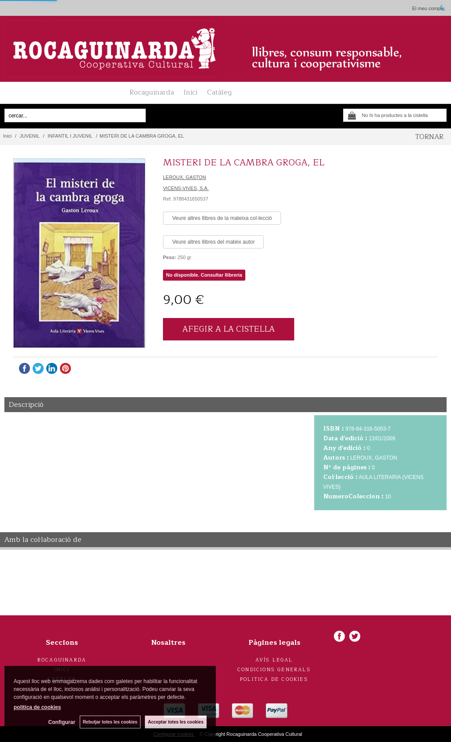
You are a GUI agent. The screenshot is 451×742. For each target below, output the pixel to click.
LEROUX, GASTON (184, 177)
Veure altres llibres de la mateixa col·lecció (222, 218)
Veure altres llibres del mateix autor (213, 242)
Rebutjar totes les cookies (110, 722)
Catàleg (219, 92)
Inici (190, 92)
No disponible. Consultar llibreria (204, 275)
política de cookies (37, 707)
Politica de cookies (274, 679)
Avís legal (274, 660)
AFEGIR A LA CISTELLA (228, 329)
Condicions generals (274, 669)
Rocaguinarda (151, 92)
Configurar (61, 722)
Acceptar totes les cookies (175, 722)
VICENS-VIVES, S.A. (186, 188)
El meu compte (428, 8)
